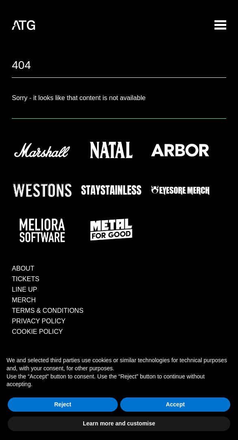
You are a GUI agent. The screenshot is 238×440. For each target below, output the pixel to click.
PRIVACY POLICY (38, 321)
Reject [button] (62, 404)
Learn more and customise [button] (119, 423)
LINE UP (24, 289)
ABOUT (23, 268)
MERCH (24, 300)
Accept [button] (175, 404)
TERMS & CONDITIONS (47, 310)
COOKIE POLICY (37, 331)
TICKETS (25, 279)
